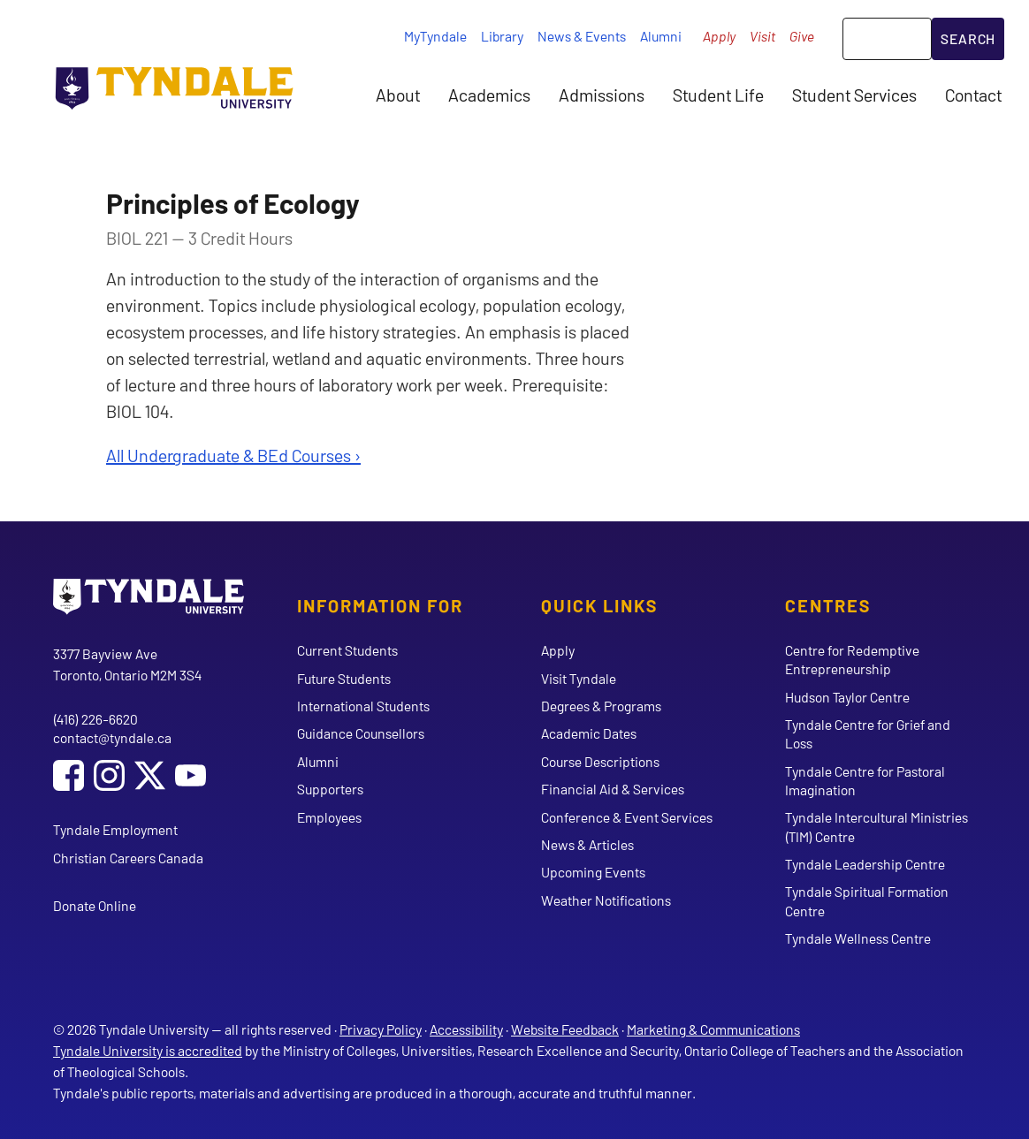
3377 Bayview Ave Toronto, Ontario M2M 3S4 (127, 664)
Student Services (854, 94)
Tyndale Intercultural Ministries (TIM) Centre (876, 826)
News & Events (581, 35)
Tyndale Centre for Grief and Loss (867, 733)
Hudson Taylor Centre (847, 696)
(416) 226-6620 (95, 718)
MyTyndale (435, 35)
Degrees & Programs (601, 705)
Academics (489, 94)
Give (801, 35)
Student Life (718, 94)
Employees (329, 817)
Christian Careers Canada (128, 857)
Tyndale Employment (115, 829)
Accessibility (466, 1029)
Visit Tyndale (578, 678)
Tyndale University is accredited (147, 1050)
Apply (719, 35)
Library (502, 35)
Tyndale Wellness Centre (858, 938)
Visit (762, 35)
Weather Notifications (606, 900)
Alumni (661, 35)
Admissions (601, 94)
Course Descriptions (600, 761)
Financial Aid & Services (612, 788)
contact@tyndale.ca (112, 737)
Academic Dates (588, 733)
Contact (973, 94)
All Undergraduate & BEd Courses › (233, 455)
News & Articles (587, 844)
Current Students (347, 650)
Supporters (330, 788)
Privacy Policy (380, 1029)
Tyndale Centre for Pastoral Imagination (865, 780)
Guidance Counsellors (360, 733)
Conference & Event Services (627, 817)
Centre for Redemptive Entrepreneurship (852, 659)
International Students (363, 705)
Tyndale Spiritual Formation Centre (867, 900)
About (398, 94)
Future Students (344, 678)
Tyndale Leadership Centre (865, 863)
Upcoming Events (593, 871)
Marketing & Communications (713, 1029)
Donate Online (94, 905)
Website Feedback (565, 1029)
